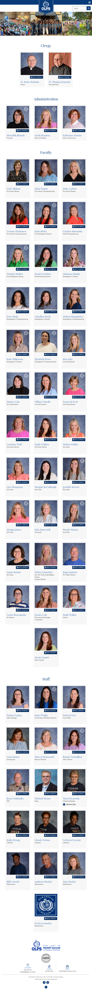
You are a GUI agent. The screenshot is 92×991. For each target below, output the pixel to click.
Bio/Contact (36, 77)
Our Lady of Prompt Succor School (46, 7)
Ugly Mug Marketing (50, 979)
